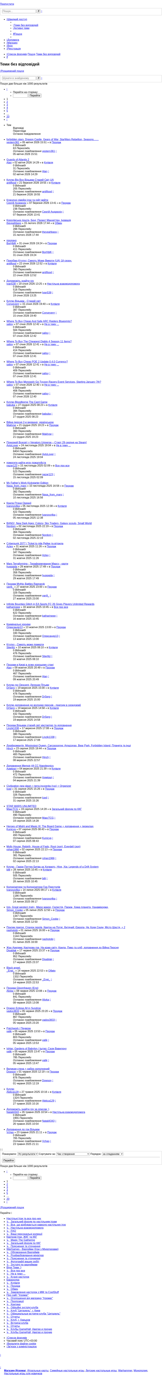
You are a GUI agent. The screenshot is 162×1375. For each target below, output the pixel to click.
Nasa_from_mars (16, 485)
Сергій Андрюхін (16, 203)
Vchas (10, 1132)
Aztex (9, 546)
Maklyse (11, 425)
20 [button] (7, 116)
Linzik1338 (12, 728)
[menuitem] (25, 25)
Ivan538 (11, 283)
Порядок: (106, 1154)
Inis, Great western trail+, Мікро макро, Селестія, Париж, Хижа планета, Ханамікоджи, (57, 907)
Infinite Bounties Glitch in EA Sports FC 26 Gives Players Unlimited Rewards (50, 604)
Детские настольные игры (101, 1370)
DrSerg (10, 687)
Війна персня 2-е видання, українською (30, 422)
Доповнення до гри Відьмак (23, 1129)
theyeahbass (13, 223)
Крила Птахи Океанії (18, 503)
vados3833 (12, 1011)
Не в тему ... (51, 324)
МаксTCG (12, 809)
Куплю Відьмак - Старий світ (23, 301)
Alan (9, 162)
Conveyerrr (12, 304)
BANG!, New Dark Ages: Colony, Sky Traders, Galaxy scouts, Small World (49, 523)
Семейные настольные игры (67, 1370)
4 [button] (7, 107)
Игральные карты (38, 1370)
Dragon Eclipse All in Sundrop (23, 1008)
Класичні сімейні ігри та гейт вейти (27, 200)
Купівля (48, 162)
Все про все (62, 465)
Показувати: (20, 1154)
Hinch (9, 748)
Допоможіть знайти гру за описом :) (27, 1109)
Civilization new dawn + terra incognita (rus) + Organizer (38, 786)
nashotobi (12, 930)
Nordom (11, 526)
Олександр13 (14, 627)
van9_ (10, 586)
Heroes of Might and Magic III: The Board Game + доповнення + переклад (49, 826)
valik (9, 1031)
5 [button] (7, 110)
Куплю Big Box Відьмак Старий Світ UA (30, 179)
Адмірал (11, 768)
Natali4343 (12, 1112)
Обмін (58, 223)
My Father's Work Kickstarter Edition (27, 482)
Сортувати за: (64, 1154)
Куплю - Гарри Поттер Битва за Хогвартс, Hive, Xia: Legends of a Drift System (52, 866)
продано (11, 240)
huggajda (11, 566)
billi (8, 869)
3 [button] (7, 104)
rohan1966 (12, 849)
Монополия (140, 1370)
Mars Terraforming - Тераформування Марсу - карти (37, 563)
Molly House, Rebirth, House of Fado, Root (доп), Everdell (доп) (43, 846)
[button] (6, 89)
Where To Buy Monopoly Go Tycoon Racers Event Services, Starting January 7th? (53, 381)
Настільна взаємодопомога (63, 283)
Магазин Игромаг (15, 1370)
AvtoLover (12, 445)
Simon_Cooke (14, 910)
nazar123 (11, 465)
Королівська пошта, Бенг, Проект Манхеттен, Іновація (38, 220)
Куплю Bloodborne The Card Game (26, 402)
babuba (10, 405)
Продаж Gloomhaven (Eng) (22, 988)
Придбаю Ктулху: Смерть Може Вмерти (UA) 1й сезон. (39, 260)
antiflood (11, 182)
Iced (8, 788)
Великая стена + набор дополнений (28, 1068)
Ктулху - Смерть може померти (25, 644)
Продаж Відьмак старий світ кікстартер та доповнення (39, 725)
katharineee (13, 607)
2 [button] (7, 102)
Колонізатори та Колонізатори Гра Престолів (33, 887)
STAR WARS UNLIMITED (21, 806)
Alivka (9, 990)
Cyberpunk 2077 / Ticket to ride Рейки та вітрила (34, 543)
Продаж (56, 142)
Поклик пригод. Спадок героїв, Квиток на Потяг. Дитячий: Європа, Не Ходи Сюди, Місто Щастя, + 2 (65, 927)
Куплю (10, 1089)
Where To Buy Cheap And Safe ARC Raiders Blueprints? (39, 321)
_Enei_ (10, 970)
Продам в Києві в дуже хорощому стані (29, 664)
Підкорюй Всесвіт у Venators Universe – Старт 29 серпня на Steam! (46, 442)
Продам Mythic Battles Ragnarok (25, 583)
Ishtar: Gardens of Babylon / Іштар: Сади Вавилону (36, 1048)
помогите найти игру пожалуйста (26, 462)
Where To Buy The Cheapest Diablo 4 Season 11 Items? (39, 341)
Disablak (11, 950)
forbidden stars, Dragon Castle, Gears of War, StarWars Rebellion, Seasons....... (52, 139)
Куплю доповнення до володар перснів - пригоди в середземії (43, 705)
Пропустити (7, 4)
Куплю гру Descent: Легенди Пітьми (27, 685)
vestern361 (12, 142)
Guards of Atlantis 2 (17, 159)
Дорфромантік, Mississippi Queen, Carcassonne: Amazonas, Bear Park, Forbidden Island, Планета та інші (68, 745)
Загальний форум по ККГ (67, 809)
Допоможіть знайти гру (20, 280)
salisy (9, 324)
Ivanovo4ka (13, 506)
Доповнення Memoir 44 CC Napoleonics (30, 765)
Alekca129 (12, 1092)
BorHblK (11, 243)
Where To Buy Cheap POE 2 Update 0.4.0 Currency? (37, 361)
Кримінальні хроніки (18, 624)
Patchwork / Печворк (18, 1028)
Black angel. (13, 967)
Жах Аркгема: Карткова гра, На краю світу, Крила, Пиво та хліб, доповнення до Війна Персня (62, 947)
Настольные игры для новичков (23, 1373)
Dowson (11, 1071)
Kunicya (11, 829)
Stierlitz (10, 647)
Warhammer (125, 1370)
